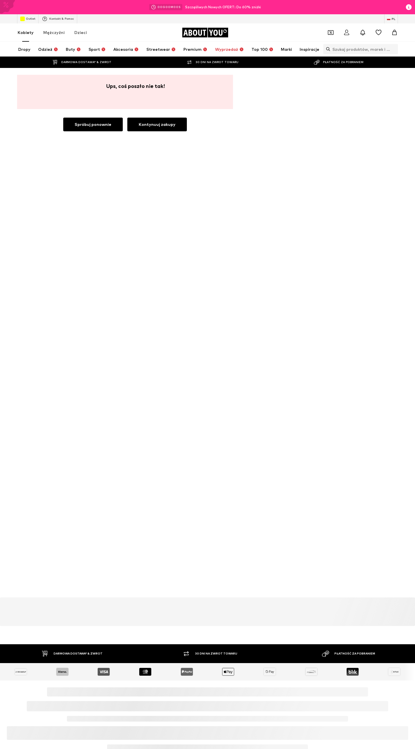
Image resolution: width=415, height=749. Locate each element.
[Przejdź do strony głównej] (205, 32)
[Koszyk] (394, 32)
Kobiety (26, 32)
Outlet (27, 19)
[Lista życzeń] (378, 32)
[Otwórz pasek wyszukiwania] (326, 49)
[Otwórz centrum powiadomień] (362, 32)
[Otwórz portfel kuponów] (330, 32)
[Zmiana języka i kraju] (391, 18)
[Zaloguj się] (346, 32)
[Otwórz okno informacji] (409, 7)
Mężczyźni (54, 32)
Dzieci (80, 32)
